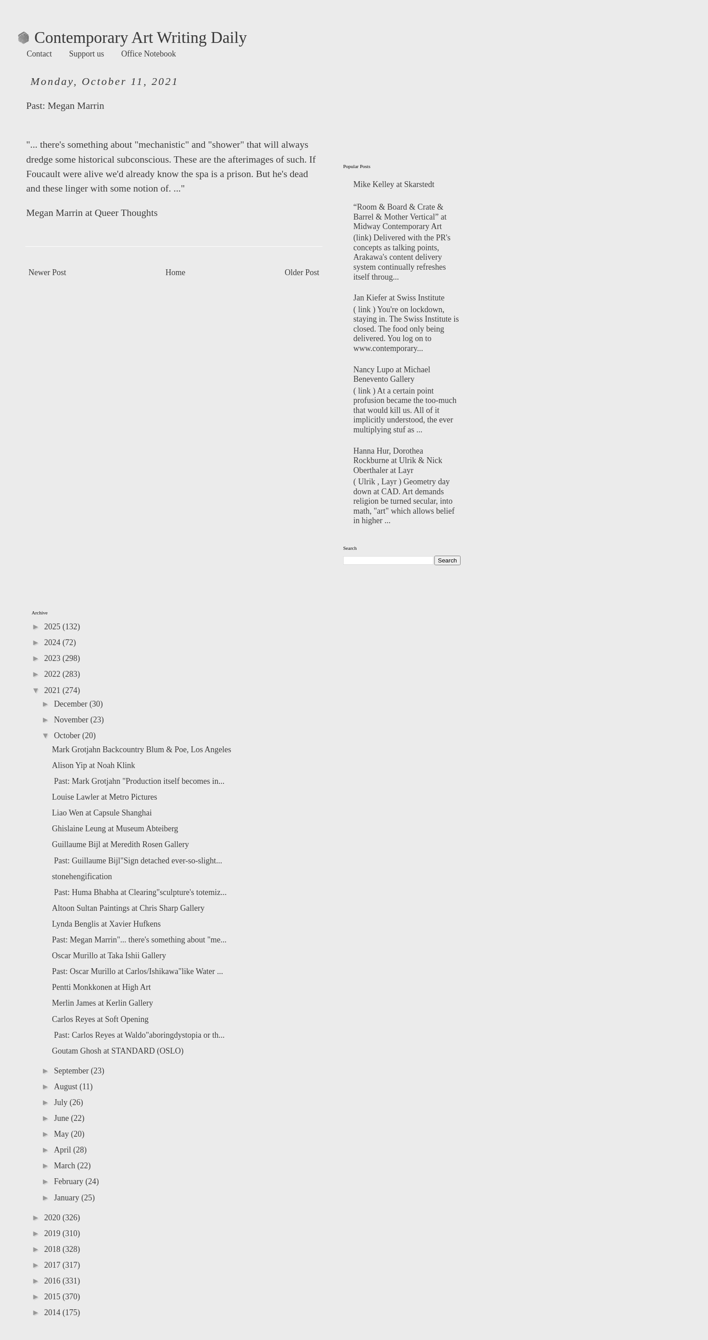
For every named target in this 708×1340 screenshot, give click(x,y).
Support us (86, 53)
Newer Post (47, 272)
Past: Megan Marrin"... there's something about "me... (139, 939)
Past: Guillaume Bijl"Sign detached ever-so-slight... (137, 860)
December (71, 703)
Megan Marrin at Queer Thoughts (92, 212)
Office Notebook (148, 53)
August (66, 1086)
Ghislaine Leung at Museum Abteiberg (115, 828)
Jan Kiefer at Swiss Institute (399, 297)
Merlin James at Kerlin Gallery (102, 1002)
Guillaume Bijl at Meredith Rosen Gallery (120, 844)
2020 (53, 1217)
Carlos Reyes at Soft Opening (100, 1019)
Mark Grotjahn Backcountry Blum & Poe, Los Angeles (141, 749)
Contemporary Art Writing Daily (132, 37)
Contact (39, 53)
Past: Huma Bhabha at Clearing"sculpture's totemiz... (139, 892)
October (68, 735)
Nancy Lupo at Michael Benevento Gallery (392, 374)
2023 (53, 658)
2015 (53, 1296)
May (62, 1134)
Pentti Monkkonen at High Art (101, 987)
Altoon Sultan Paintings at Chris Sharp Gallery (128, 908)
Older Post (302, 272)
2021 (53, 690)
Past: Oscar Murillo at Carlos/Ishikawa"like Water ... (137, 971)
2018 (53, 1249)
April (63, 1149)
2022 (53, 674)
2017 (53, 1265)
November (72, 719)
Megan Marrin (75, 105)
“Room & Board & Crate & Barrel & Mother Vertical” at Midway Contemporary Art (400, 216)
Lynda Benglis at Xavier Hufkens (106, 923)
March (65, 1165)
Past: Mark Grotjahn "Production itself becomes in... (138, 781)
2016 (53, 1280)
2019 (53, 1233)
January (67, 1197)
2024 (53, 642)
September (72, 1070)
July (62, 1102)
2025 (53, 626)
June (62, 1118)
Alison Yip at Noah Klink (93, 765)
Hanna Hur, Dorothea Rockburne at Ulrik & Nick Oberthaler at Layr (398, 460)
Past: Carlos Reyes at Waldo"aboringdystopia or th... (138, 1035)
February (69, 1181)
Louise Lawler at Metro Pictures (104, 796)
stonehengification (82, 876)
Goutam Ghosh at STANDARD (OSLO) (118, 1050)
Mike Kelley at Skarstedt (394, 184)
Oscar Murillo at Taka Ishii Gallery (109, 955)
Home (176, 272)
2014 (53, 1312)
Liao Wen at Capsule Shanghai (102, 812)
